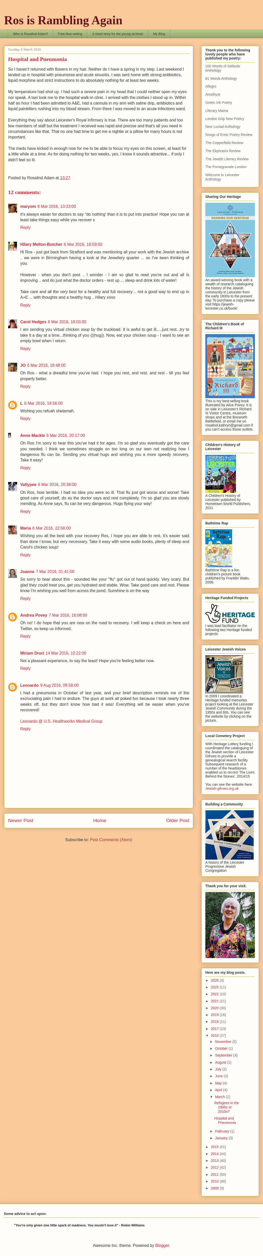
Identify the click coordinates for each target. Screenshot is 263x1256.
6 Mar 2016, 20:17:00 (66, 435)
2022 (215, 994)
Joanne (27, 572)
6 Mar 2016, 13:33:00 (56, 206)
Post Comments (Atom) (111, 840)
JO (23, 365)
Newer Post (20, 820)
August (221, 1062)
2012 (215, 1167)
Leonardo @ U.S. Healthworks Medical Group (61, 721)
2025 (215, 987)
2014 (215, 1154)
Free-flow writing (70, 34)
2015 (215, 1147)
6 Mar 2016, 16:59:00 (83, 244)
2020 (215, 1008)
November (223, 1042)
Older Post (177, 820)
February (222, 1131)
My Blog (159, 34)
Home (99, 820)
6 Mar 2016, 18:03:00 (67, 322)
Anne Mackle (32, 435)
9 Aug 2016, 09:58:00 (59, 685)
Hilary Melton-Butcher (41, 244)
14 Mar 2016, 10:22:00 (66, 653)
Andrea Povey (33, 615)
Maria (25, 528)
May (219, 1083)
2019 (215, 1015)
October (222, 1048)
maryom (28, 206)
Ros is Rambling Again (63, 20)
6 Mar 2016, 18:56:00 (43, 403)
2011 (215, 1174)
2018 (215, 1022)
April (219, 1090)
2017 (215, 1029)
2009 (215, 1188)
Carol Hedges (33, 322)
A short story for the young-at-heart (117, 34)
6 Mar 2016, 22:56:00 (51, 528)
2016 (215, 1036)
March (220, 1097)
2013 (215, 1161)
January (222, 1138)
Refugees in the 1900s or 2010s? (226, 1107)
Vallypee (28, 484)
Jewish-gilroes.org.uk (222, 788)
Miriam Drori (32, 653)
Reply (25, 227)
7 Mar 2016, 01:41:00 (55, 572)
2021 (215, 1001)
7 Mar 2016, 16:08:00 (68, 615)
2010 (215, 1181)
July (218, 1069)
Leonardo (29, 685)
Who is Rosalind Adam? (30, 34)
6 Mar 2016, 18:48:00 (46, 365)
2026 (215, 980)
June (219, 1076)
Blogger (162, 1245)
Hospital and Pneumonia (225, 1120)
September (224, 1055)
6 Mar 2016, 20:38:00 (57, 484)
